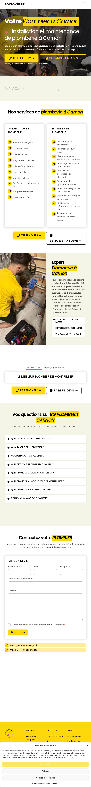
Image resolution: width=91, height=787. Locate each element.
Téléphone (65, 566)
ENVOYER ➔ (18, 632)
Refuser (45, 771)
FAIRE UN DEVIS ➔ (64, 390)
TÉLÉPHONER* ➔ (21, 58)
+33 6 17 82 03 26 (55, 736)
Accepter (45, 764)
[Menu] (84, 3)
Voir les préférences (45, 778)
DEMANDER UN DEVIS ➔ (63, 58)
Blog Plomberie (74, 736)
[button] (87, 745)
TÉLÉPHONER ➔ (29, 235)
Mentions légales (38, 783)
